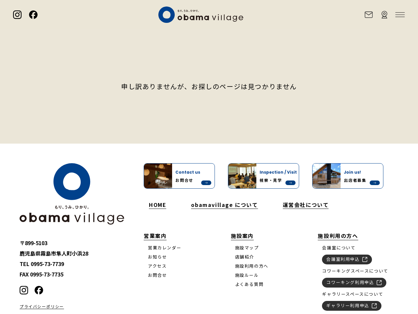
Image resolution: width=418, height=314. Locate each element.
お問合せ (157, 275)
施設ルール (247, 275)
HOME (157, 205)
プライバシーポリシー (42, 306)
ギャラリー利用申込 (351, 305)
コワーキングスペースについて (355, 271)
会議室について (338, 247)
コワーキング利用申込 (354, 282)
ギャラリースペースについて (352, 294)
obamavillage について (224, 205)
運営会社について (306, 205)
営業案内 (155, 236)
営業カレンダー (164, 247)
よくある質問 (249, 284)
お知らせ (157, 257)
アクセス (157, 266)
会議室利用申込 (347, 259)
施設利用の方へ (251, 266)
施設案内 (242, 236)
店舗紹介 (244, 257)
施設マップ (247, 247)
